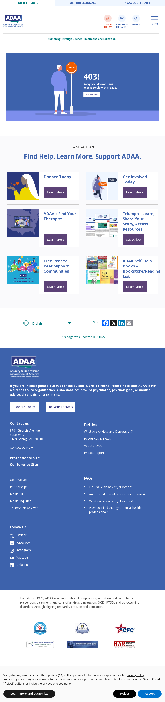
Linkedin (19, 565)
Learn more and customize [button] (29, 693)
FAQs (88, 478)
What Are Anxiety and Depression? (108, 431)
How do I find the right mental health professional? (115, 510)
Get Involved (19, 480)
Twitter (18, 535)
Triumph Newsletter (24, 508)
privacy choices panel (57, 683)
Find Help (90, 424)
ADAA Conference (137, 3)
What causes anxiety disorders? (111, 501)
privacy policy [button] (135, 675)
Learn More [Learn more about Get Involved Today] (134, 192)
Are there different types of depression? (117, 494)
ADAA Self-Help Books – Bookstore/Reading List (141, 268)
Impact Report (94, 453)
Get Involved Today (135, 179)
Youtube (19, 557)
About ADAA (93, 446)
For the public (27, 3)
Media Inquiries (20, 501)
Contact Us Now (21, 447)
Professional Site (25, 458)
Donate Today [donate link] (107, 22)
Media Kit (16, 494)
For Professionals (82, 3)
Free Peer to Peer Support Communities (56, 266)
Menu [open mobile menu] (155, 21)
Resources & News (97, 438)
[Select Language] (47, 323)
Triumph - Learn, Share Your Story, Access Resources (138, 221)
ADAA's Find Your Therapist (60, 216)
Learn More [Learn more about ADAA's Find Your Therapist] (55, 239)
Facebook (20, 542)
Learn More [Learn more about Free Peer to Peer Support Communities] (55, 287)
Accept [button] (150, 693)
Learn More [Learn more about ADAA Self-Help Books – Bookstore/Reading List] (134, 287)
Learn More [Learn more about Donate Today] (55, 192)
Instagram (20, 550)
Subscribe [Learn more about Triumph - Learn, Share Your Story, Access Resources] (133, 239)
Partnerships (19, 487)
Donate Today (57, 176)
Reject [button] (124, 693)
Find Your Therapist (60, 407)
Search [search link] (136, 20)
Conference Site (24, 464)
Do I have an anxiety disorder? (110, 487)
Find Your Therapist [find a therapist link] (122, 22)
